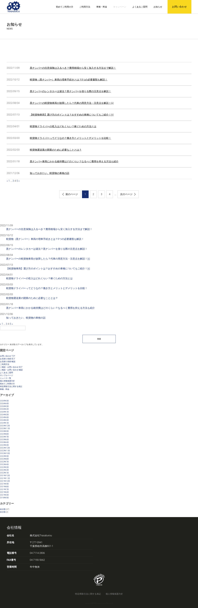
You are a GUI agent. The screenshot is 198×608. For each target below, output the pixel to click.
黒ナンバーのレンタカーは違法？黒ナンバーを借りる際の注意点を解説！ (70, 91)
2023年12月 (5, 426)
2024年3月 (4, 420)
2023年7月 (4, 437)
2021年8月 (4, 487)
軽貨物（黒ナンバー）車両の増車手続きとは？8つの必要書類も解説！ (69, 79)
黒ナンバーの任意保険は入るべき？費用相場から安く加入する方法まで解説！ (73, 67)
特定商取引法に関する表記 (11, 386)
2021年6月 (4, 492)
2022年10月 (5, 453)
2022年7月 (4, 462)
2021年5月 (4, 495)
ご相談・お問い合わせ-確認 (11, 370)
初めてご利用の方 (64, 7)
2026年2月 (4, 409)
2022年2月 (4, 470)
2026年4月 (4, 403)
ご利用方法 (84, 7)
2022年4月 (4, 464)
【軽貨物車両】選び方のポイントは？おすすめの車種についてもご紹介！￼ (72, 114)
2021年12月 (5, 475)
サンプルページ (6, 375)
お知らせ (158, 7)
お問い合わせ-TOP (7, 356)
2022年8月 (4, 459)
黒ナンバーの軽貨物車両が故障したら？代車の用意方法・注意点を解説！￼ (72, 103)
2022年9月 (4, 456)
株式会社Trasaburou (41, 535)
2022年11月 (5, 451)
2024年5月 (4, 415)
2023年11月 (5, 428)
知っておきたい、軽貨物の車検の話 (49, 173)
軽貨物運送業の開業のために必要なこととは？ (56, 149)
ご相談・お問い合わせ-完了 (11, 367)
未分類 (3, 509)
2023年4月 (4, 442)
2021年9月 (4, 484)
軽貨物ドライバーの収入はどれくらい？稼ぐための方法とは (63, 126)
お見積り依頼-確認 (7, 361)
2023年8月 (4, 434)
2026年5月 (4, 401)
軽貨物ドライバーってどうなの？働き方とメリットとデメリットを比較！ (70, 138)
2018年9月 (4, 498)
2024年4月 (4, 417)
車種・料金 (101, 7)
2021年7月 (4, 489)
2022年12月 (5, 448)
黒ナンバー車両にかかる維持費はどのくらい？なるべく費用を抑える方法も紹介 (74, 161)
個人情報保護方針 (7, 381)
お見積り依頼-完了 (7, 359)
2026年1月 (4, 412)
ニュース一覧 (5, 378)
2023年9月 (4, 431)
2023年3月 (4, 445)
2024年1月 (4, 423)
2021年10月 (5, 481)
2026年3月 (4, 406)
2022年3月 (4, 467)
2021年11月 (5, 478)
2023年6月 (4, 439)
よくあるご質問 (139, 7)
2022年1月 (4, 473)
